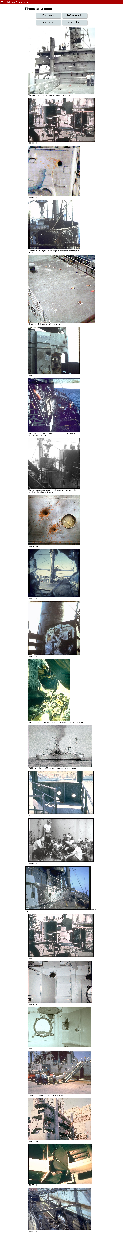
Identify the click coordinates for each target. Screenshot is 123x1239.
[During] (48, 22)
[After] (74, 22)
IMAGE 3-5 (61, 619)
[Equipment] (48, 16)
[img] (1, 2)
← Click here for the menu (16, 2)
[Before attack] (74, 16)
